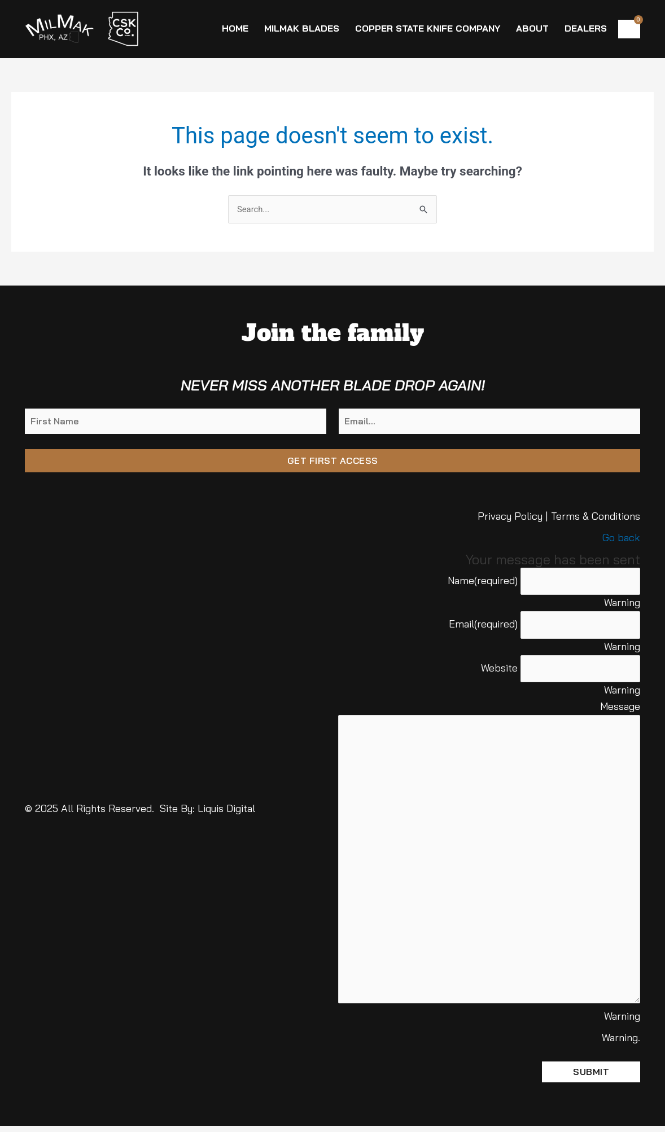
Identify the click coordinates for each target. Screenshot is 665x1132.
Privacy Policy (510, 517)
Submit (591, 1077)
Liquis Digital (226, 811)
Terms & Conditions (595, 517)
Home (235, 28)
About (532, 28)
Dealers (586, 28)
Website (493, 668)
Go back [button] (621, 538)
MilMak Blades (301, 28)
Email (477, 624)
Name (476, 580)
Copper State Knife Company (427, 28)
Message (620, 707)
